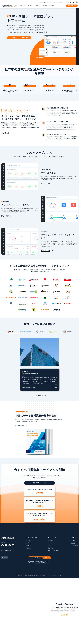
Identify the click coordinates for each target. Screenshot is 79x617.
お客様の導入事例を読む (28, 387)
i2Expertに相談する (39, 519)
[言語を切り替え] (5, 557)
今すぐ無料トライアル (39, 483)
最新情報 (73, 543)
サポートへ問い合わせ (54, 550)
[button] (38, 57)
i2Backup (28, 540)
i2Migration (29, 545)
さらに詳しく (5, 133)
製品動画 (50, 540)
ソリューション (28, 5)
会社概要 (73, 540)
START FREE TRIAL (72, 5)
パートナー (44, 5)
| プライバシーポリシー (53, 575)
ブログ (50, 545)
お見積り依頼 (39, 493)
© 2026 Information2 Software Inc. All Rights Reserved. (32, 575)
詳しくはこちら (45, 183)
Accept (64, 614)
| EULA (60, 575)
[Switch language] (77, 2)
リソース (37, 5)
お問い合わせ (74, 545)
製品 (21, 5)
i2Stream (28, 548)
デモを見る (39, 506)
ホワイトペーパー (52, 543)
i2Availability (29, 543)
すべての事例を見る (38, 395)
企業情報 (51, 5)
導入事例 (50, 548)
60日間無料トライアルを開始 (22, 38)
